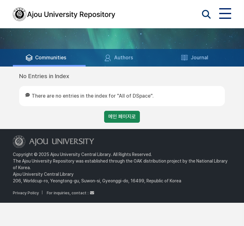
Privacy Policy (26, 193)
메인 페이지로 (122, 117)
